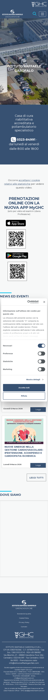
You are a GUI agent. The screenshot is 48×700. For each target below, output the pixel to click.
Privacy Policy (24, 622)
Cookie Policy (24, 618)
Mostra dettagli (33, 379)
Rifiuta (24, 396)
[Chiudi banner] (44, 302)
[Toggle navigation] (42, 13)
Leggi (38, 409)
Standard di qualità (24, 614)
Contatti (24, 627)
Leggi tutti (36, 478)
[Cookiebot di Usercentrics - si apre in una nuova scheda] (29, 302)
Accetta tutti (24, 388)
